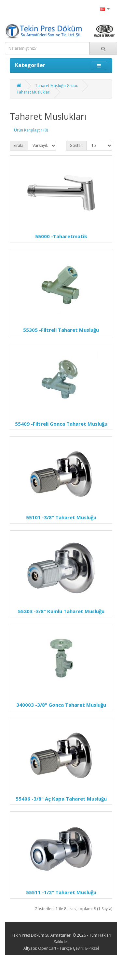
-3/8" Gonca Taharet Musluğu (61, 704)
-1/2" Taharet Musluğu (61, 892)
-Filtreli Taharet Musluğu (61, 330)
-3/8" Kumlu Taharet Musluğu (61, 611)
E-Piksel (92, 948)
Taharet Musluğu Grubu (56, 85)
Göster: (76, 145)
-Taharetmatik (61, 236)
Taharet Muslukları (33, 92)
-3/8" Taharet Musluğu (61, 517)
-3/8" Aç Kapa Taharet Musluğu (61, 798)
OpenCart (47, 948)
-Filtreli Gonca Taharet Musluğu (61, 423)
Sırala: (18, 145)
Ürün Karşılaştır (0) (31, 130)
